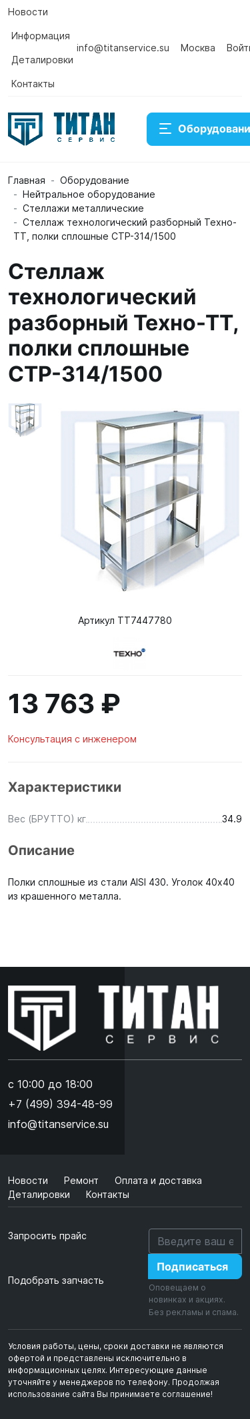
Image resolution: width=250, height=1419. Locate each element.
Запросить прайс (47, 1235)
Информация (40, 35)
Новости (28, 11)
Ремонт (82, 1180)
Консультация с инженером (72, 738)
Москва (198, 47)
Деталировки (42, 59)
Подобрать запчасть (56, 1280)
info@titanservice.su (123, 47)
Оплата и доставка (158, 1180)
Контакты (33, 83)
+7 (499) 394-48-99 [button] (60, 1104)
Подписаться (192, 1266)
